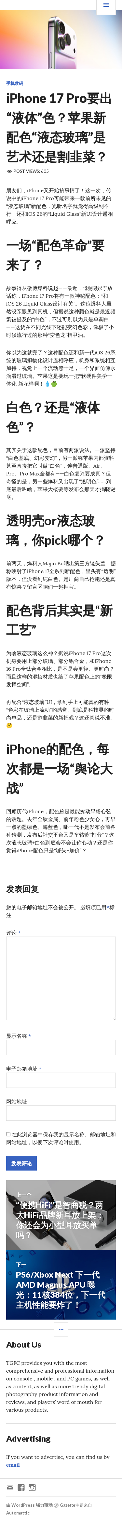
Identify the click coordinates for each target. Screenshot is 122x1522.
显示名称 (18, 1036)
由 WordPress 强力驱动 (29, 1505)
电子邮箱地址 (24, 1068)
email (13, 1464)
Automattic (18, 1512)
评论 (13, 932)
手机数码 (14, 83)
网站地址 (16, 1101)
